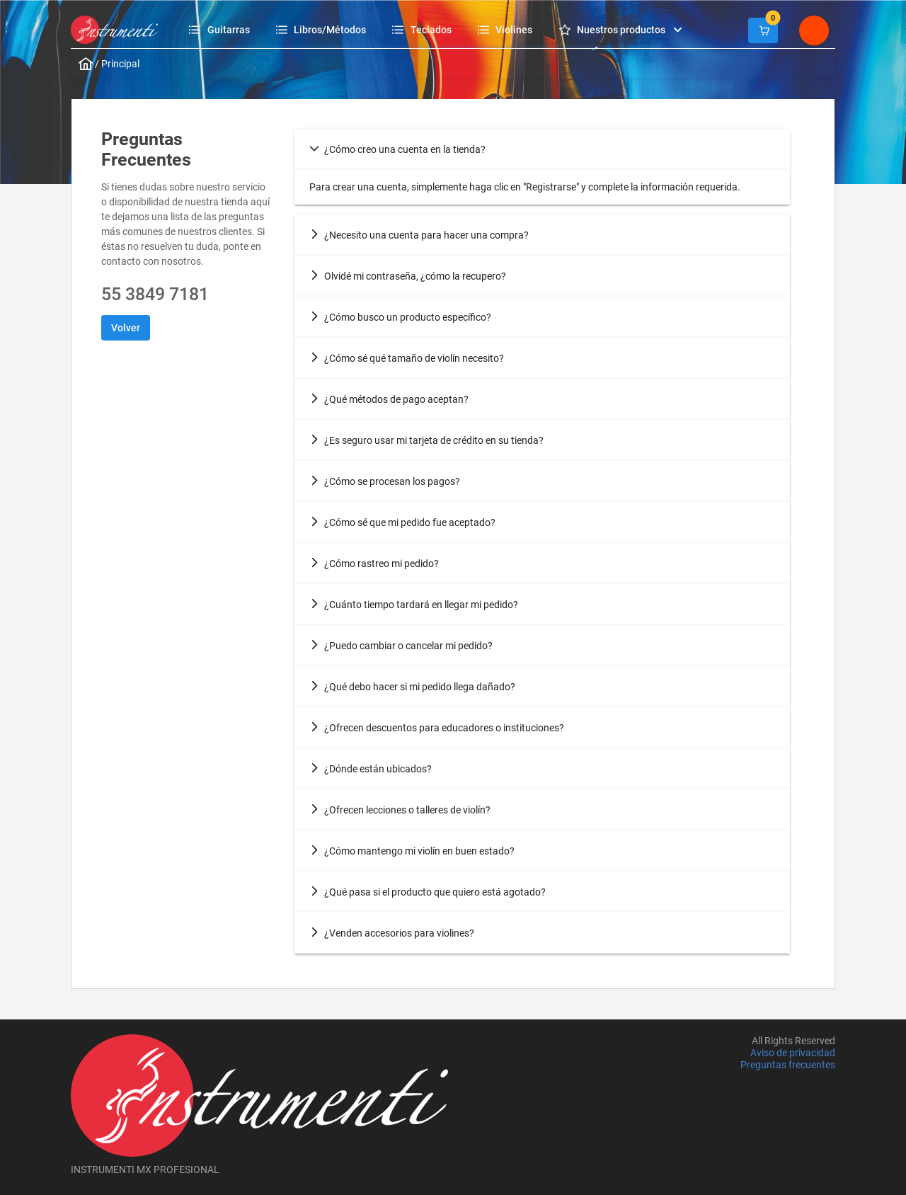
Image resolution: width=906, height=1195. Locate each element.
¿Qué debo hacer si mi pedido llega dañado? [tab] (412, 686)
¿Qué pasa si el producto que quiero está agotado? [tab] (427, 892)
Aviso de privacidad (792, 1052)
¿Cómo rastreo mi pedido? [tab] (374, 563)
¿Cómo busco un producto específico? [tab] (400, 317)
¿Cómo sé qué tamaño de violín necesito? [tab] (406, 358)
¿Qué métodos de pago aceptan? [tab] (389, 399)
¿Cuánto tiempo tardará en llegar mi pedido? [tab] (413, 604)
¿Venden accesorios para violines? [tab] (391, 933)
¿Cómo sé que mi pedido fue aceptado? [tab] (402, 522)
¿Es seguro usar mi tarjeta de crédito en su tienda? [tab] (426, 440)
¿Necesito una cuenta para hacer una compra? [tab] (419, 235)
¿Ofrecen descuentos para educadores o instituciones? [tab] (436, 727)
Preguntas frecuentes (787, 1065)
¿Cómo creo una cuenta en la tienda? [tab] (397, 149)
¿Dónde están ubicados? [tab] (370, 768)
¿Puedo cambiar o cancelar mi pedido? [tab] (401, 645)
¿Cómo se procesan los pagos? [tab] (384, 481)
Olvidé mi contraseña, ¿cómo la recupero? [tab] (407, 276)
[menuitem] (221, 29)
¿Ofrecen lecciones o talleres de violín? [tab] (400, 810)
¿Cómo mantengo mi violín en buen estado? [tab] (412, 851)
